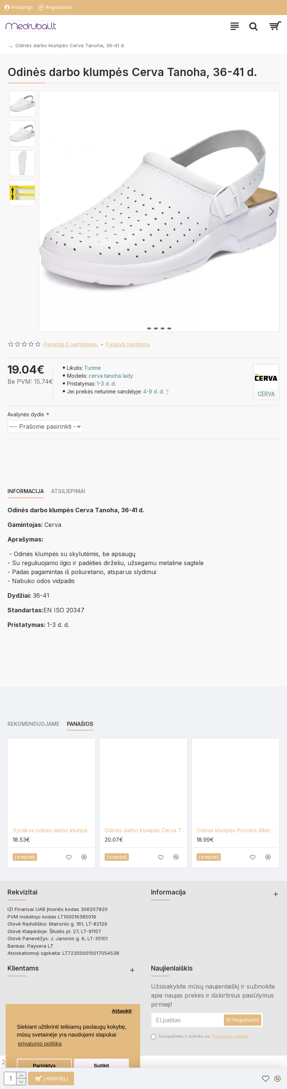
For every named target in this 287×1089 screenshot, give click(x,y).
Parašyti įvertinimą (128, 344)
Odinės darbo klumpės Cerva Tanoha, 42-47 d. (145, 830)
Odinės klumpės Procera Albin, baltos (237, 830)
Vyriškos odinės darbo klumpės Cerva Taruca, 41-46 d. (53, 830)
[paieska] (253, 26)
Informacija (25, 491)
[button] (271, 211)
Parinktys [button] (44, 1065)
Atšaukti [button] (122, 1011)
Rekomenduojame (33, 724)
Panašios (80, 724)
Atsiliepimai (68, 491)
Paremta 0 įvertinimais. (71, 344)
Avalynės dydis (25, 414)
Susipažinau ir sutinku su (200, 1036)
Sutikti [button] (101, 1065)
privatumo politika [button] (40, 1043)
